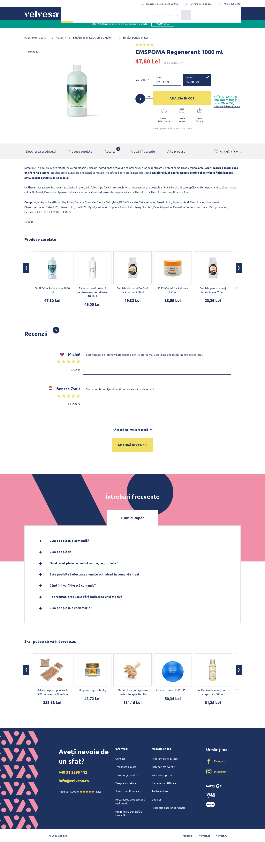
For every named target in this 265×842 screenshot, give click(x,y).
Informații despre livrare (227, 106)
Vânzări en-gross (162, 775)
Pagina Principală (35, 37)
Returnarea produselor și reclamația (130, 801)
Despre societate (125, 783)
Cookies (156, 799)
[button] (26, 268)
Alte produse (176, 152)
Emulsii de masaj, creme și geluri (92, 37)
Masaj (59, 37)
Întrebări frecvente (142, 152)
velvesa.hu (221, 835)
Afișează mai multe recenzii (133, 430)
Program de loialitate (165, 758)
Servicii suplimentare (128, 791)
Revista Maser (160, 791)
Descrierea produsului (41, 152)
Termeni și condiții (126, 775)
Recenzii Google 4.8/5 (80, 791)
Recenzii (110, 150)
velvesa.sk (188, 835)
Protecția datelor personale (169, 807)
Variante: (142, 79)
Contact (120, 758)
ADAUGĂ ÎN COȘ (182, 98)
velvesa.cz (204, 835)
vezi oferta (162, 27)
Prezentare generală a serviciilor (128, 813)
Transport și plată (125, 766)
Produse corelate (80, 152)
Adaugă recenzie (132, 445)
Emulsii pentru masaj (135, 37)
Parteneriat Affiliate (164, 783)
